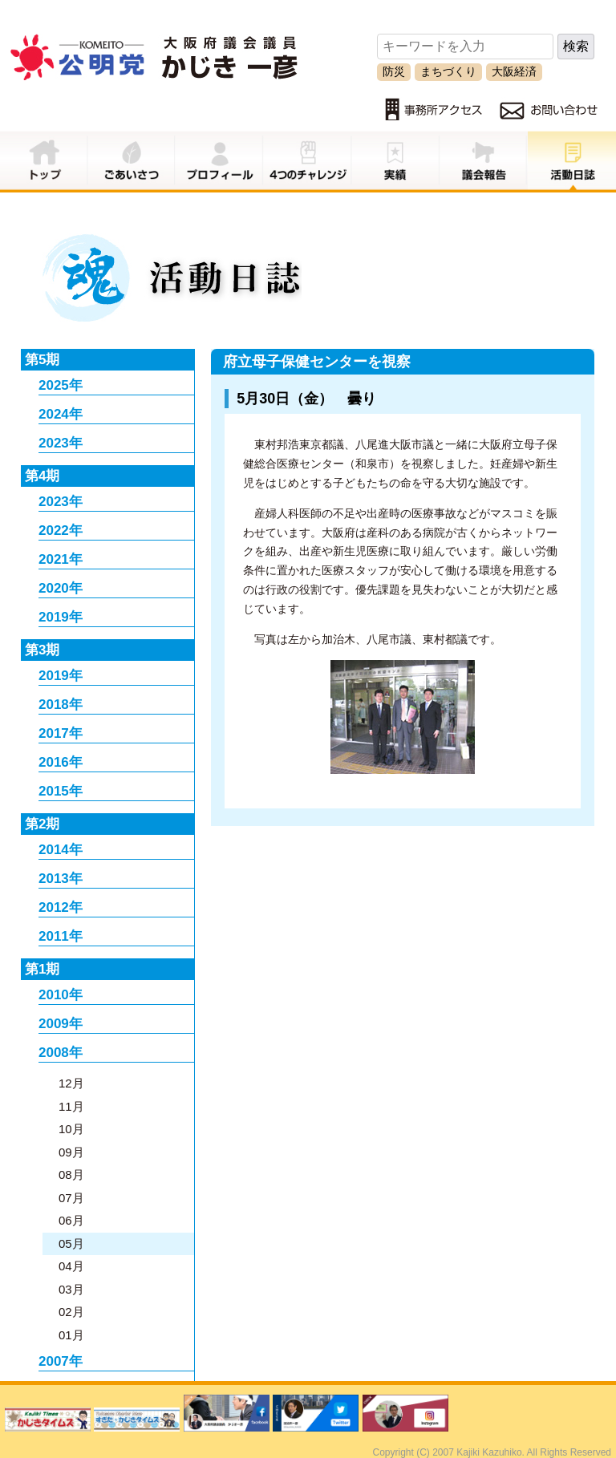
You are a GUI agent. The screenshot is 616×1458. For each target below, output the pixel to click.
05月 (71, 1243)
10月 (71, 1129)
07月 (71, 1198)
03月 (71, 1289)
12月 (71, 1083)
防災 (394, 71)
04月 (71, 1266)
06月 (71, 1220)
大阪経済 (514, 71)
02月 (71, 1311)
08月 (71, 1174)
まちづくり (448, 71)
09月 (71, 1152)
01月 (71, 1335)
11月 (71, 1106)
